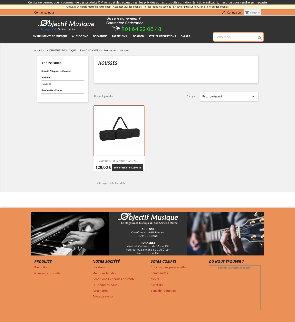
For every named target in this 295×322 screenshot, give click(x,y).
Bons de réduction (163, 291)
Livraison (98, 267)
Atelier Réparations (162, 36)
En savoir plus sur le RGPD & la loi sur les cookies (201, 6)
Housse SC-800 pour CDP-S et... (119, 161)
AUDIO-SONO (80, 36)
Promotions (42, 267)
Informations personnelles (169, 267)
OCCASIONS (100, 36)
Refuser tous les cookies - (158, 6)
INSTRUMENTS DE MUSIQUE (50, 36)
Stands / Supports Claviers (56, 70)
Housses (46, 83)
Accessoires (51, 63)
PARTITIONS (119, 36)
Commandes (159, 273)
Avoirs (155, 279)
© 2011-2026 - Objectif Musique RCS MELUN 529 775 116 (147, 316)
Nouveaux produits (47, 273)
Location (137, 36)
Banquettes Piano (51, 90)
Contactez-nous (44, 12)
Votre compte (163, 261)
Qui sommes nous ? (105, 285)
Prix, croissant (228, 96)
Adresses (157, 285)
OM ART (185, 36)
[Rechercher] (238, 37)
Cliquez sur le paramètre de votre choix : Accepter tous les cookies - (104, 6)
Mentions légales (104, 273)
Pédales (45, 77)
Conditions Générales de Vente (113, 279)
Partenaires (100, 291)
